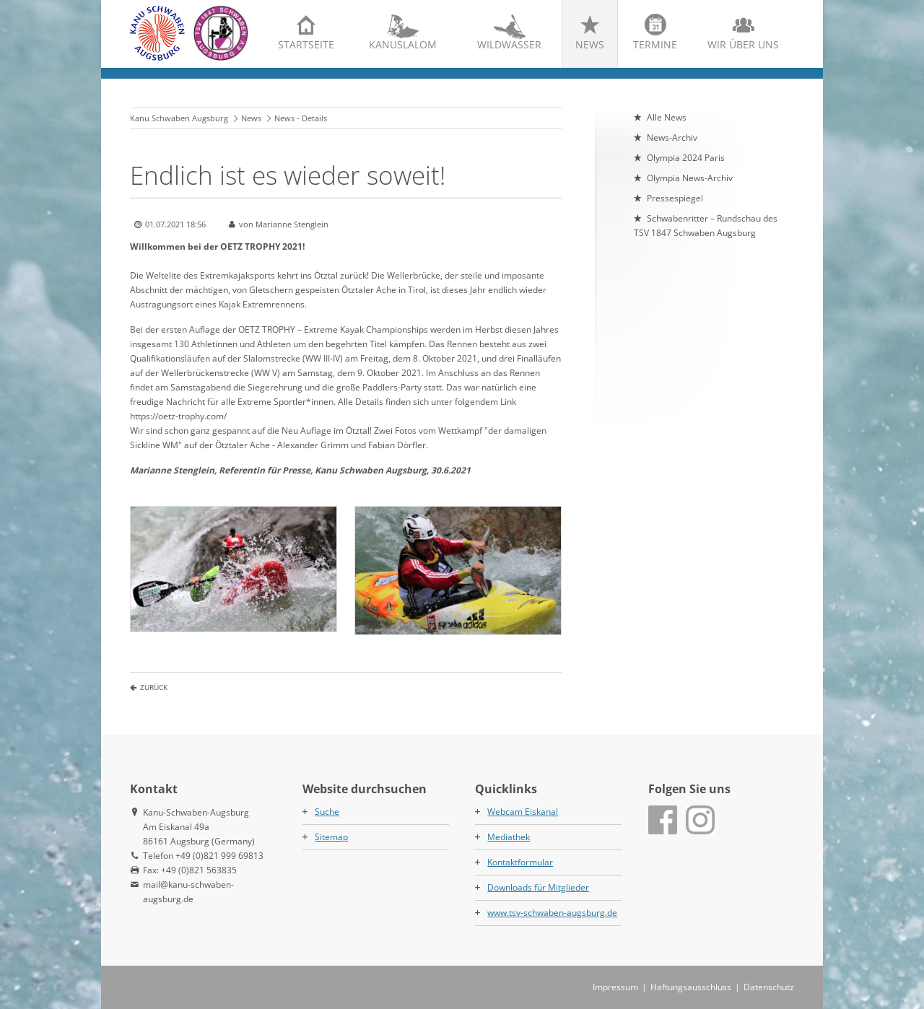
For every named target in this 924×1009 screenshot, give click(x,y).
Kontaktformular (520, 862)
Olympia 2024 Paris (686, 158)
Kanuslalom (403, 44)
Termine (655, 44)
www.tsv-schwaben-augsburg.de (552, 913)
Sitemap (331, 837)
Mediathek (508, 837)
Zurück (153, 687)
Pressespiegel (675, 198)
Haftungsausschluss (690, 987)
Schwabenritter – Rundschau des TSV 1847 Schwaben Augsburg (705, 225)
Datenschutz (769, 987)
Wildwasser (509, 44)
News (589, 44)
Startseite (306, 44)
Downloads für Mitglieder (538, 887)
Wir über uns (743, 44)
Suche (327, 811)
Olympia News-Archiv (690, 178)
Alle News (667, 117)
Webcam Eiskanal (522, 811)
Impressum (615, 987)
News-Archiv (672, 137)
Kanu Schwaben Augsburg (179, 118)
